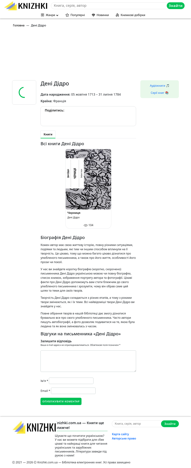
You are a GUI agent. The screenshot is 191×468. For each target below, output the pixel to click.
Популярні (77, 15)
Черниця (73, 212)
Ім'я (44, 381)
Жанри (50, 15)
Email (45, 391)
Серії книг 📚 (160, 93)
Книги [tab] (48, 134)
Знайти (176, 5)
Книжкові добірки (133, 15)
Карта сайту (120, 434)
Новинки (103, 15)
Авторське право (124, 438)
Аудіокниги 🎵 (160, 86)
